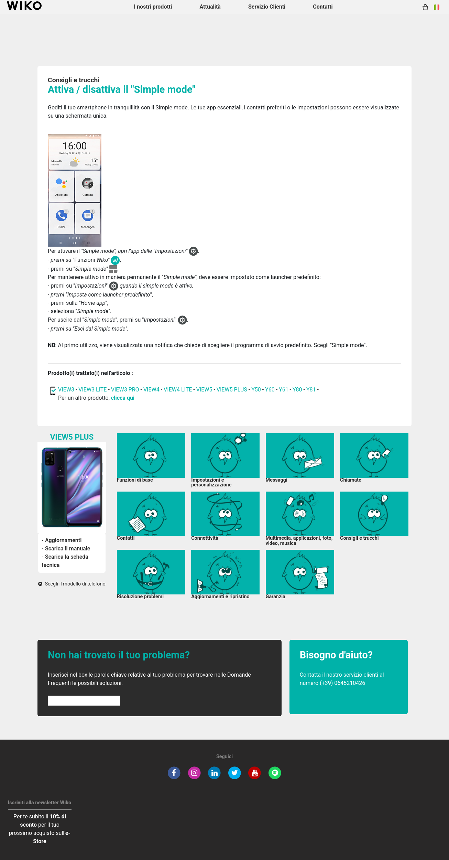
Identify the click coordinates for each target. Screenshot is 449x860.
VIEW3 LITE (92, 389)
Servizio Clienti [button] (266, 6)
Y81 (311, 389)
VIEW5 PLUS (232, 389)
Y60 (270, 389)
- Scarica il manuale (66, 548)
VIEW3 (66, 389)
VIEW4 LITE (178, 389)
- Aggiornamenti (61, 540)
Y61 (283, 389)
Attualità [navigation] (209, 6)
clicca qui (122, 398)
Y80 (297, 389)
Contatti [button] (323, 6)
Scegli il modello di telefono (71, 584)
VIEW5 (205, 389)
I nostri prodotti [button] (153, 6)
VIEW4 (151, 389)
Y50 (256, 389)
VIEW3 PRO (125, 389)
